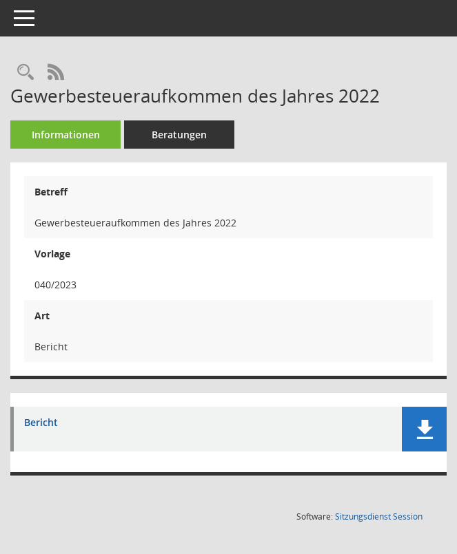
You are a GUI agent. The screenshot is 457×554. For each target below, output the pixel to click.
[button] (424, 429)
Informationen (66, 134)
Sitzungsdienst (379, 516)
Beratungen (179, 134)
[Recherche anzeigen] (25, 72)
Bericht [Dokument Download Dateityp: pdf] (41, 423)
